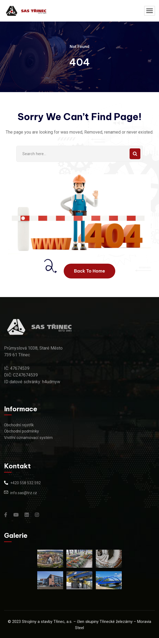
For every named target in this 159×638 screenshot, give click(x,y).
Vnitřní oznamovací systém (28, 437)
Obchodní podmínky (21, 431)
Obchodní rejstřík (19, 425)
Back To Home (89, 271)
